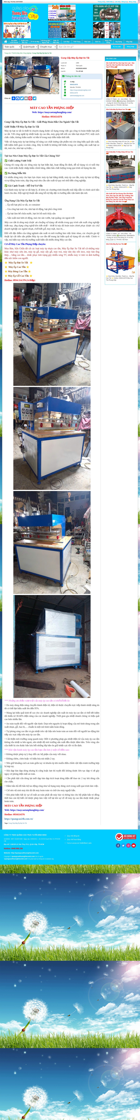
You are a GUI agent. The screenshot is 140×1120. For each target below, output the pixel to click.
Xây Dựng (118, 42)
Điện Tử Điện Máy (56, 41)
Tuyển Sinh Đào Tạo (24, 41)
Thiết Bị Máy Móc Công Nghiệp (21, 53)
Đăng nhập (132, 2)
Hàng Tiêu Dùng (108, 41)
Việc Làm (87, 42)
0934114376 (74, 84)
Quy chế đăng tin (73, 836)
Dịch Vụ (97, 42)
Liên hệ (117, 2)
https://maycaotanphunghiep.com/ (80, 90)
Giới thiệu (109, 2)
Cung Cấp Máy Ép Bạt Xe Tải (17, 823)
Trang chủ (101, 2)
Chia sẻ (7, 98)
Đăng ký (124, 2)
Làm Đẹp (66, 42)
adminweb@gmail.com (77, 95)
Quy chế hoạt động (74, 839)
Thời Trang (76, 42)
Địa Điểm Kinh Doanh (14, 41)
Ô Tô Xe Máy (35, 42)
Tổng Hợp (129, 42)
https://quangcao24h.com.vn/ (19, 819)
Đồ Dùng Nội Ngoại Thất (45, 41)
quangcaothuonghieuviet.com (23, 856)
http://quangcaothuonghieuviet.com (25, 853)
